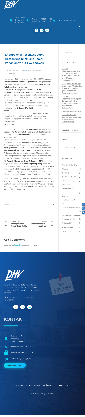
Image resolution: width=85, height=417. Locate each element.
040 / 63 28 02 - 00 (45, 19)
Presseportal (66, 219)
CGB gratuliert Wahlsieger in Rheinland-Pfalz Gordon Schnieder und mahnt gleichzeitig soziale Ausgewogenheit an (72, 88)
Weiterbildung (67, 231)
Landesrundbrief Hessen (71, 208)
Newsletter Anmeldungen (71, 215)
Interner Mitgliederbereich (68, 198)
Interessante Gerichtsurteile (67, 187)
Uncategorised (67, 227)
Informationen (67, 181)
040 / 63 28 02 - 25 (45, 21)
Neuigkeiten (12, 73)
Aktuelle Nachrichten (70, 165)
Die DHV (65, 173)
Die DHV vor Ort (67, 177)
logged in (18, 245)
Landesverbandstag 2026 (71, 111)
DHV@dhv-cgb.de (23, 359)
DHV (25, 71)
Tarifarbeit (66, 223)
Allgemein (66, 169)
